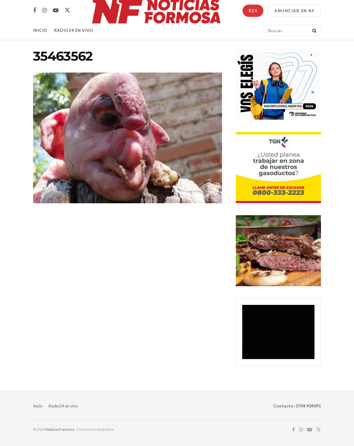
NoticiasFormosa (60, 429)
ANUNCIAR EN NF (294, 10)
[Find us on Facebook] (34, 10)
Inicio (40, 30)
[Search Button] (313, 30)
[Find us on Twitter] (67, 10)
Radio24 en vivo (63, 405)
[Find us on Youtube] (55, 10)
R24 (253, 10)
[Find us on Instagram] (44, 10)
